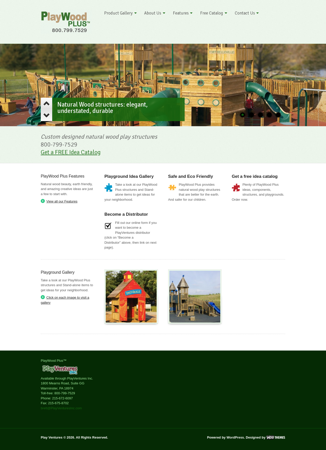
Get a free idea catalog (255, 176)
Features (181, 13)
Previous (46, 103)
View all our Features (61, 201)
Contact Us (245, 13)
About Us (152, 13)
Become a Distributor (126, 214)
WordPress (235, 437)
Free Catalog (211, 13)
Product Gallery (118, 13)
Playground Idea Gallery (129, 176)
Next (46, 115)
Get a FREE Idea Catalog (71, 152)
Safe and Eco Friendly (190, 176)
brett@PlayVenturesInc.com (61, 408)
